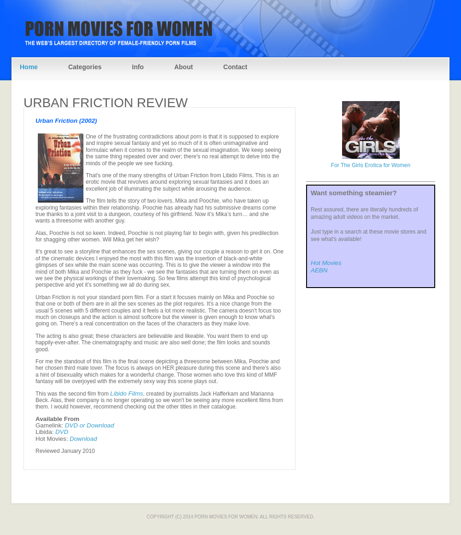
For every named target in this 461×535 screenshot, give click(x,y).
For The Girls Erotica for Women (370, 165)
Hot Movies (326, 262)
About (183, 67)
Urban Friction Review (106, 103)
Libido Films (126, 393)
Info (138, 67)
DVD (61, 431)
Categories (84, 67)
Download (83, 438)
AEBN (319, 270)
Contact (235, 67)
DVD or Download (89, 425)
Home (29, 67)
